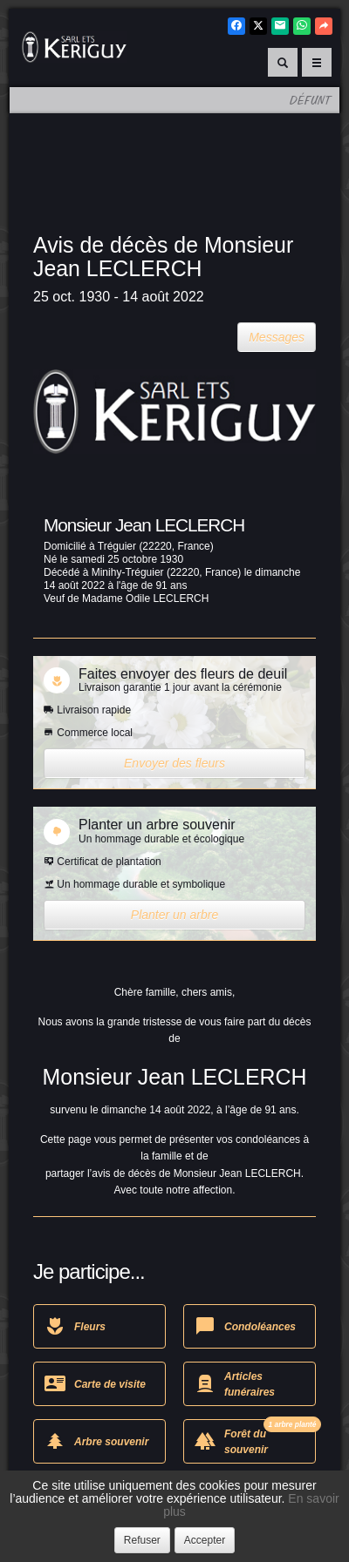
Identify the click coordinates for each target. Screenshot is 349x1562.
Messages (277, 337)
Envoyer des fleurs (174, 763)
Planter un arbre (174, 915)
